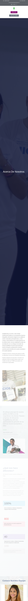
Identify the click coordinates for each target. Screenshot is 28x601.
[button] (14, 8)
